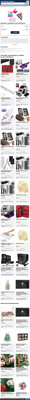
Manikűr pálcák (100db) (21, 194)
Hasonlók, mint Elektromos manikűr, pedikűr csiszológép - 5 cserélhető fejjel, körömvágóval (7, 129)
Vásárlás (15, 32)
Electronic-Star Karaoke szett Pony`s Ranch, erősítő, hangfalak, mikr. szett (22, 269)
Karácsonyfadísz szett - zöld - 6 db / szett (6, 345)
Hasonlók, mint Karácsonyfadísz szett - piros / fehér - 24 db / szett (6, 375)
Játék (5, 49)
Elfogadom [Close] (27, 399)
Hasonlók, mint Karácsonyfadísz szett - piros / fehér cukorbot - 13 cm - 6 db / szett (22, 375)
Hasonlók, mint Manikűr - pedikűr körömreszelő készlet (6, 105)
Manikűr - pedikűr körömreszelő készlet (6, 98)
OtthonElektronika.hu (7, 1)
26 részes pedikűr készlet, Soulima (7, 195)
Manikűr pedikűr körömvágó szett (5, 74)
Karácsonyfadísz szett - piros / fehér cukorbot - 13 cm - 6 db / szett (22, 369)
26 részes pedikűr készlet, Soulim (22, 171)
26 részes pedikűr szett (21, 146)
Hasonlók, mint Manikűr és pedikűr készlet (22, 128)
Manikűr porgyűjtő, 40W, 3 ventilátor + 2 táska (7, 244)
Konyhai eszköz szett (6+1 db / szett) (7, 292)
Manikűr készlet (20, 243)
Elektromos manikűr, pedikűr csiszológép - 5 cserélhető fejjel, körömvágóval (6, 124)
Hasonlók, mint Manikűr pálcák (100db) (22, 201)
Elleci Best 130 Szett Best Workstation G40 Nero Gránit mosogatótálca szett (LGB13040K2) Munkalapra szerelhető (22, 321)
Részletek (22, 399)
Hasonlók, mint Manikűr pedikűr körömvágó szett (5, 80)
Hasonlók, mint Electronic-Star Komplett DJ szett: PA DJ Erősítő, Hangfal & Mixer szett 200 (7, 275)
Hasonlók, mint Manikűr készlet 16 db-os (22, 225)
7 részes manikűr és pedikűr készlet (7, 147)
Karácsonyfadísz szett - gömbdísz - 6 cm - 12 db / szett (7, 393)
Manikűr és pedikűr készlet (22, 122)
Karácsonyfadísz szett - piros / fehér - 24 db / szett (7, 369)
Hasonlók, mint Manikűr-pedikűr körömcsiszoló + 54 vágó (20, 80)
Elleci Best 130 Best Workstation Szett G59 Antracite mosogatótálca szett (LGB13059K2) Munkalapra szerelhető (22, 293)
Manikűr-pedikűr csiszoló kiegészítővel (22, 98)
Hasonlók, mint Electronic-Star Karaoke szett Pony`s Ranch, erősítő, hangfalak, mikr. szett (22, 275)
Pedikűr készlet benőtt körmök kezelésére (6, 171)
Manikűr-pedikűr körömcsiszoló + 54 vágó (21, 74)
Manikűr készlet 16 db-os (21, 219)
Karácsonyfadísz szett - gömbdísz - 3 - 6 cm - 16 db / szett (21, 393)
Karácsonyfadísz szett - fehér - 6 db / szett (21, 345)
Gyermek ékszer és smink (10, 49)
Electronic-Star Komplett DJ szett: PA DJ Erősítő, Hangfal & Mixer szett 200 (7, 268)
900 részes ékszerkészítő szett (6, 320)
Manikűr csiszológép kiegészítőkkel (6, 220)
